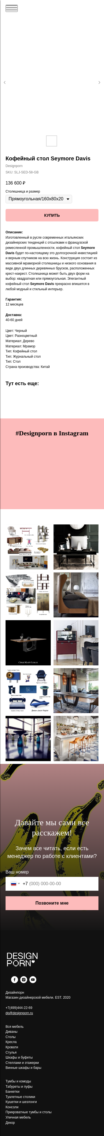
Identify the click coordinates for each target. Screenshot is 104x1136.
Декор (10, 1123)
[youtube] (32, 981)
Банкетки (12, 1092)
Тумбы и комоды (18, 1081)
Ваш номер (17, 872)
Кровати (12, 1047)
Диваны (11, 1032)
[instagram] (23, 981)
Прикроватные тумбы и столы (29, 1112)
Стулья (11, 1052)
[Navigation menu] (12, 8)
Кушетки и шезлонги (21, 1102)
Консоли (12, 1107)
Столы (11, 1037)
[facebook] (14, 981)
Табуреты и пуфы (19, 1087)
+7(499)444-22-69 (19, 1008)
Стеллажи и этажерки (22, 1063)
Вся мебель (15, 1027)
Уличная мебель (18, 1117)
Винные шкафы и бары (23, 1068)
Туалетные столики (20, 1097)
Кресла (11, 1042)
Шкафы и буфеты (19, 1057)
